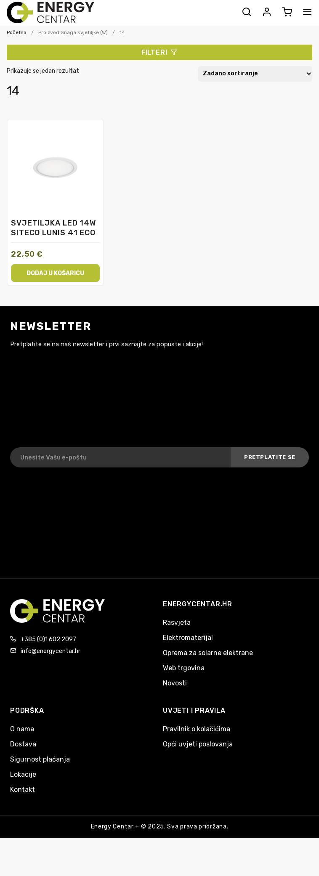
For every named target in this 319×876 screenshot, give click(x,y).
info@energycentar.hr (50, 651)
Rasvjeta (177, 622)
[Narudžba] (255, 74)
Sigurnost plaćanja (40, 759)
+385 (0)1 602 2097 (48, 639)
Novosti (175, 683)
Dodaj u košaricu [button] (55, 272)
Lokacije (23, 774)
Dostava (23, 744)
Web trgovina (184, 668)
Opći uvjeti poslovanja (198, 744)
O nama (22, 729)
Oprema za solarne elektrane (208, 653)
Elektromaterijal (188, 638)
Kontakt (22, 790)
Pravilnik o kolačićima (196, 729)
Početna (17, 32)
